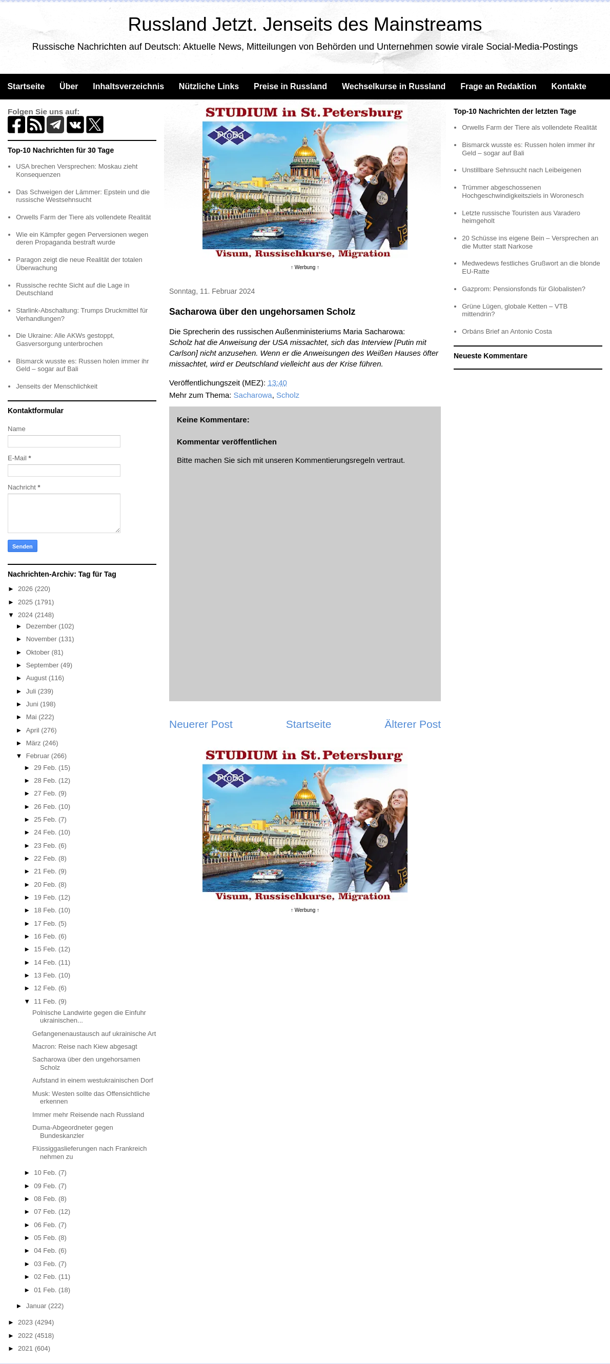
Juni (33, 704)
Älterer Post (412, 724)
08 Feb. (46, 1199)
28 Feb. (46, 780)
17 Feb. (46, 923)
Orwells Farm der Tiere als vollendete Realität (83, 217)
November (42, 639)
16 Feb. (46, 936)
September (43, 665)
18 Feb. (46, 910)
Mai (32, 717)
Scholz (287, 395)
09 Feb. (46, 1186)
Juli (32, 691)
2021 (26, 1348)
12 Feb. (46, 988)
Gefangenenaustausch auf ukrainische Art (94, 1033)
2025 (26, 602)
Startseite (26, 86)
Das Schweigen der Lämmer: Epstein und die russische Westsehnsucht (83, 196)
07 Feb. (46, 1211)
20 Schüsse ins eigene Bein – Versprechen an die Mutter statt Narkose (530, 242)
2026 (26, 589)
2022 (26, 1335)
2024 (26, 615)
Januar (37, 1306)
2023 (26, 1322)
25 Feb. (46, 819)
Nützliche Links (209, 86)
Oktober (39, 652)
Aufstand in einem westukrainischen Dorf (92, 1080)
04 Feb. (46, 1250)
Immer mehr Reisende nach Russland (88, 1114)
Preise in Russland (290, 86)
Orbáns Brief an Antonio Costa (507, 331)
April (34, 730)
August (37, 678)
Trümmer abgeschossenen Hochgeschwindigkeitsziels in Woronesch (523, 191)
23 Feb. (46, 845)
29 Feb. (46, 767)
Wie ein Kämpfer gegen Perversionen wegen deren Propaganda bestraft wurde (82, 239)
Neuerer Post (201, 724)
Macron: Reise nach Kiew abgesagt (84, 1046)
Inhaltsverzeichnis (128, 86)
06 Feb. (46, 1225)
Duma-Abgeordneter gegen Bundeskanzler (72, 1131)
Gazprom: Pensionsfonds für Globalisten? (523, 289)
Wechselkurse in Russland (393, 86)
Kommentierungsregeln (335, 460)
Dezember (42, 626)
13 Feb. (46, 975)
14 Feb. (46, 962)
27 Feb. (46, 793)
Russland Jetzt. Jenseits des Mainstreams (305, 24)
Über (68, 86)
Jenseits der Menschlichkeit (56, 386)
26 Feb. (46, 806)
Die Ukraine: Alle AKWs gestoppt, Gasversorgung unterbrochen (65, 340)
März (34, 743)
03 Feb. (46, 1264)
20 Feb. (46, 884)
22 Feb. (46, 858)
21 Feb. (46, 871)
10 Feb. (46, 1172)
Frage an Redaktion (498, 86)
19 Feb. (46, 897)
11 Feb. (46, 1001)
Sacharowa (253, 395)
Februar (38, 756)
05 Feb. (46, 1237)
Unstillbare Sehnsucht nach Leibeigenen (521, 170)
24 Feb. (46, 832)
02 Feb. (46, 1276)
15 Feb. (46, 949)
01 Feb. (46, 1290)
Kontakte (568, 86)
